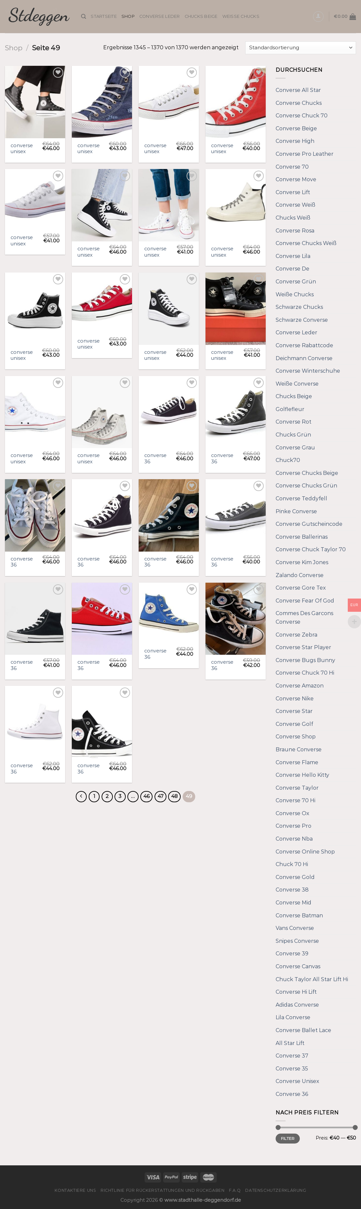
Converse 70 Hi (295, 800)
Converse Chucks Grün (306, 485)
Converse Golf (294, 724)
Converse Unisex (297, 1081)
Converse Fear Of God (305, 601)
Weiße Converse (297, 384)
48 (174, 796)
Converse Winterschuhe (308, 371)
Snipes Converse (297, 941)
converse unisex (22, 149)
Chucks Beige (201, 16)
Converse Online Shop (305, 852)
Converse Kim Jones (302, 562)
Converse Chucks (299, 103)
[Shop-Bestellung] (300, 47)
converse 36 (155, 458)
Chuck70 (288, 460)
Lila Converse (293, 1017)
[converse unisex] (35, 102)
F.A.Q (235, 1190)
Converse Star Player (303, 647)
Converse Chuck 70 (302, 115)
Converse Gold (295, 877)
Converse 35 (292, 1068)
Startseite (104, 16)
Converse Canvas (298, 966)
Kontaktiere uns (75, 1190)
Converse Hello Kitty (302, 775)
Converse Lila (293, 256)
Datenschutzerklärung (275, 1190)
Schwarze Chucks (299, 307)
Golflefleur (290, 409)
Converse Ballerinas (302, 537)
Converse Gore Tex (301, 588)
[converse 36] (169, 412)
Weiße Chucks (240, 16)
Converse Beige (296, 128)
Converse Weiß (295, 205)
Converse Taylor (297, 788)
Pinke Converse (296, 511)
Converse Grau (295, 447)
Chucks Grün (293, 435)
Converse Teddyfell (301, 498)
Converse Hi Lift (296, 992)
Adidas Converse (297, 1005)
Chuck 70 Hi (292, 864)
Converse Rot (293, 422)
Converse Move (296, 179)
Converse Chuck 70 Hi (305, 673)
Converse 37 (292, 1056)
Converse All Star (298, 90)
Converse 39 (292, 953)
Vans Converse (295, 928)
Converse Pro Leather (305, 154)
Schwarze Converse (302, 320)
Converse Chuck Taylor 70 (311, 549)
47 (160, 796)
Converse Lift (293, 192)
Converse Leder (159, 16)
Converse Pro (293, 826)
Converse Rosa (295, 231)
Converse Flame (297, 762)
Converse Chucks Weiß (306, 243)
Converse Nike (295, 698)
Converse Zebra (296, 635)
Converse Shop (296, 736)
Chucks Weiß (293, 218)
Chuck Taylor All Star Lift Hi (312, 979)
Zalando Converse (300, 575)
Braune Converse (299, 749)
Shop (128, 16)
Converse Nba (294, 839)
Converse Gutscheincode (309, 524)
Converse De (292, 269)
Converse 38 (292, 890)
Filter (288, 1138)
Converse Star (294, 711)
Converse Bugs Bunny (305, 660)
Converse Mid (293, 902)
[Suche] (83, 16)
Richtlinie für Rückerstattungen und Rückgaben (163, 1190)
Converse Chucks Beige (307, 473)
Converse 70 (292, 167)
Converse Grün (296, 281)
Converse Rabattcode (304, 345)
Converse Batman (299, 915)
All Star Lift (290, 1043)
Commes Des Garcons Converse (304, 617)
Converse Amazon (300, 686)
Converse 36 (292, 1094)
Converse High (295, 141)
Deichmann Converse (304, 358)
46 (146, 796)
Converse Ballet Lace (303, 1030)
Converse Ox (292, 813)
